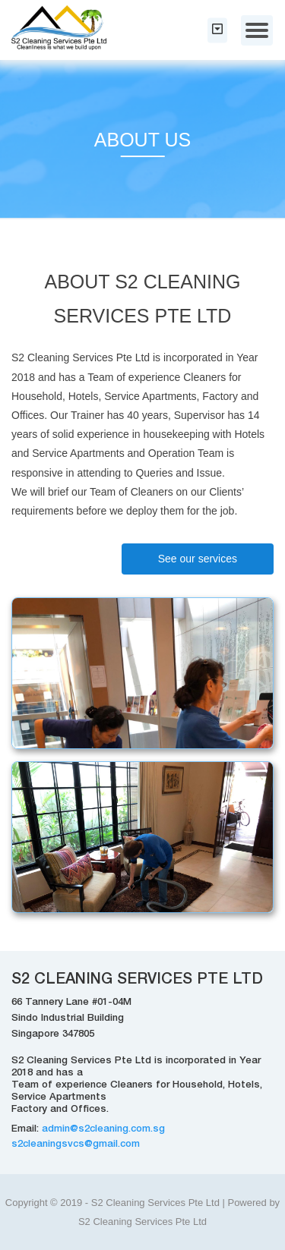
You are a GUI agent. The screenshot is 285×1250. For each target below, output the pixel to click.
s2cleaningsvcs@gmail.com (75, 1145)
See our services (197, 559)
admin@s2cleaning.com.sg (103, 1130)
